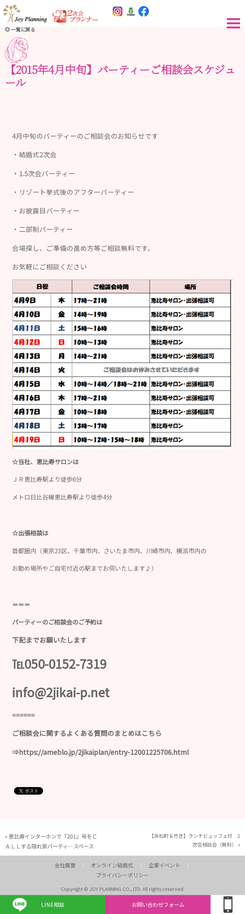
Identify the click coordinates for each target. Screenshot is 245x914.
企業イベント (164, 865)
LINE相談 (52, 904)
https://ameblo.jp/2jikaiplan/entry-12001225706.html (104, 752)
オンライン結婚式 (112, 865)
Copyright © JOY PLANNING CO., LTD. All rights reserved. (123, 888)
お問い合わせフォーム (158, 904)
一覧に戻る (23, 29)
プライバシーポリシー (122, 875)
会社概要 (65, 865)
